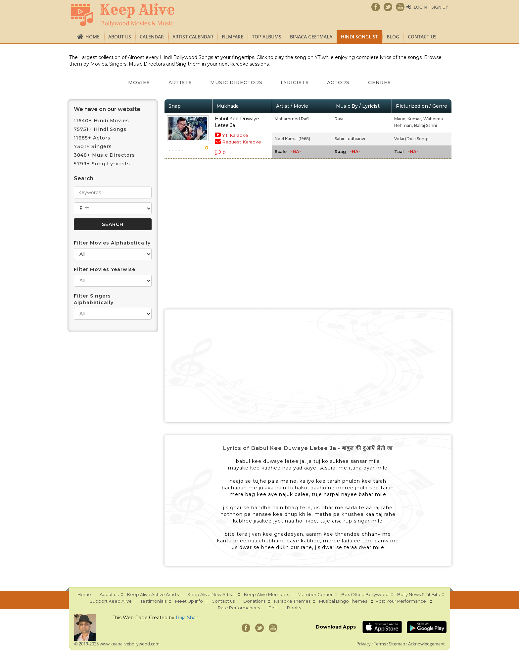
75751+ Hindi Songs (100, 129)
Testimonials (153, 601)
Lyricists (295, 82)
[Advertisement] (308, 365)
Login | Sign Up (431, 7)
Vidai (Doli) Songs (411, 138)
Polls (273, 607)
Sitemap (397, 644)
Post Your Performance (401, 601)
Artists (180, 82)
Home (92, 36)
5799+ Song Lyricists (102, 164)
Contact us (422, 36)
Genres (380, 82)
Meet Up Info (189, 601)
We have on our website (107, 109)
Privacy (363, 644)
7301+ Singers (93, 146)
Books (294, 607)
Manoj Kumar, (408, 118)
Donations (254, 601)
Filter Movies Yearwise (104, 269)
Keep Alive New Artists (211, 594)
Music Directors (236, 82)
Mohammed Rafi (292, 118)
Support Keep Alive (111, 601)
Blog (393, 36)
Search (83, 178)
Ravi (339, 118)
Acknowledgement (426, 644)
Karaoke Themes (292, 601)
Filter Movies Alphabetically (112, 243)
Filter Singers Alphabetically (94, 299)
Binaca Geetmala (311, 36)
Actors (339, 82)
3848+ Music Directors (104, 155)
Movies (139, 82)
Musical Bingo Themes (343, 601)
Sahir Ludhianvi (350, 138)
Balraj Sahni (425, 125)
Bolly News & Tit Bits (418, 594)
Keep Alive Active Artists (153, 594)
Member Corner (315, 594)
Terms (380, 644)
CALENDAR (152, 36)
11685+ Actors (92, 138)
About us (119, 36)
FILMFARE (232, 36)
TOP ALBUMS (266, 36)
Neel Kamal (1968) (292, 138)
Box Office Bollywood (365, 594)
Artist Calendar (192, 36)
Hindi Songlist (359, 36)
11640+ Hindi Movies (101, 121)
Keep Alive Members (266, 594)
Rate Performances (239, 607)
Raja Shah (187, 618)
